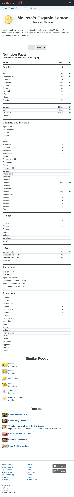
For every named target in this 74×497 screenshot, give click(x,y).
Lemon (11, 364)
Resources (5, 480)
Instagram (6, 488)
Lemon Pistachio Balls (17, 415)
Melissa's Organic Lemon (42, 18)
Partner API (30, 465)
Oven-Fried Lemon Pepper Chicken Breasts (26, 426)
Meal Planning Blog (8, 475)
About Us (30, 467)
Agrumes (12, 390)
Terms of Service (32, 480)
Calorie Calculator (7, 467)
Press (29, 470)
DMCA (29, 477)
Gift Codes (5, 477)
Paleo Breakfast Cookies (18, 446)
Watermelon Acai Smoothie (19, 434)
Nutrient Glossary (7, 472)
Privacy (29, 475)
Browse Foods (6, 465)
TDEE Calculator (7, 470)
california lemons (15, 397)
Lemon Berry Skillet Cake (18, 421)
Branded (12, 8)
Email (5, 490)
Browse (5, 8)
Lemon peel (13, 378)
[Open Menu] (70, 3)
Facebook (6, 485)
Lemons (11, 384)
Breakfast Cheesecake (17, 440)
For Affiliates (31, 472)
